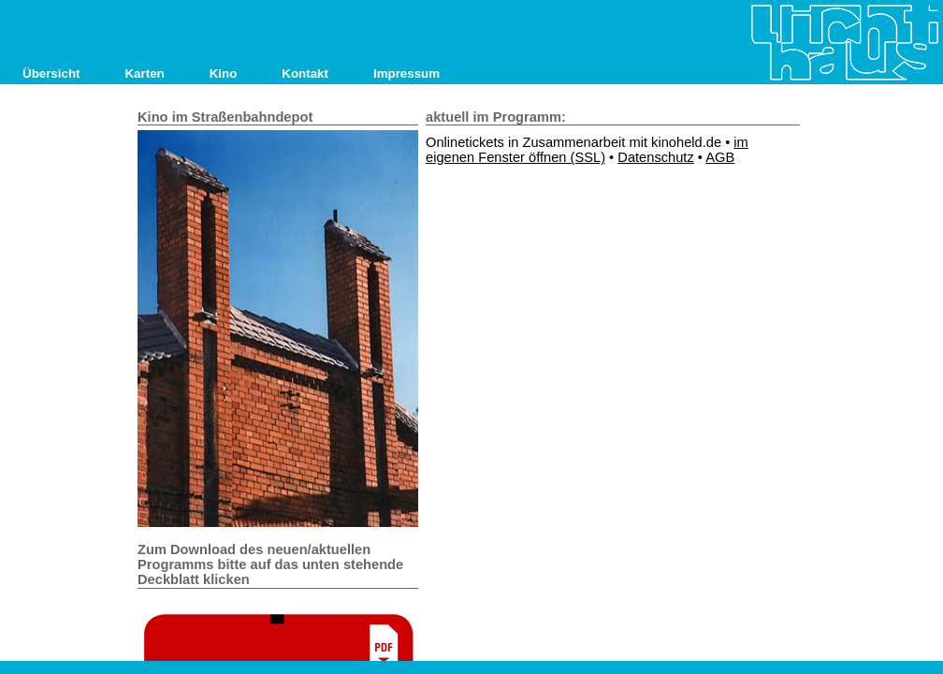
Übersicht (51, 73)
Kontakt (305, 73)
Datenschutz (655, 157)
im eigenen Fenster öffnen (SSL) (587, 150)
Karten (144, 73)
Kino (224, 73)
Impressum (406, 73)
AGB (719, 157)
